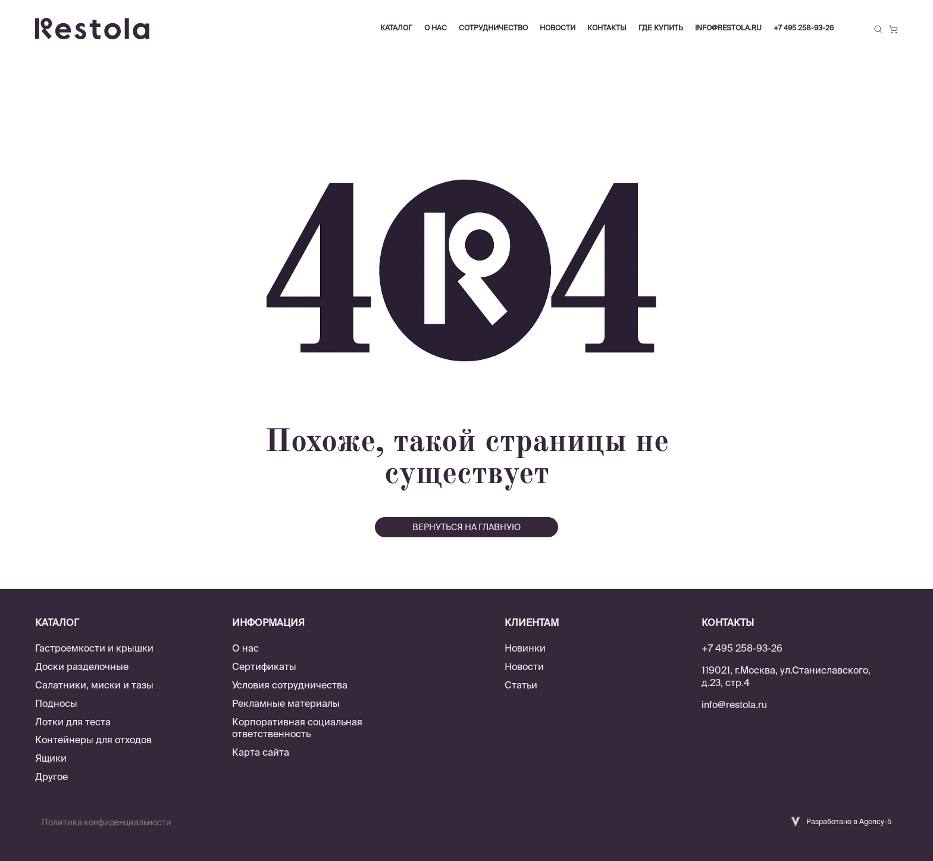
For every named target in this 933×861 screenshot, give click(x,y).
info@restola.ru (728, 28)
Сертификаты (264, 666)
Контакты (607, 28)
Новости (524, 666)
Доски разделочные (82, 666)
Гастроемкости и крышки (94, 648)
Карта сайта (260, 752)
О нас (245, 648)
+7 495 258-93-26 (804, 28)
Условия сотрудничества (289, 685)
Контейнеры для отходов (93, 739)
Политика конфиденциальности (106, 822)
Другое (51, 776)
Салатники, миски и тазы (94, 685)
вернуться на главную (466, 527)
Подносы (56, 703)
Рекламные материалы (286, 703)
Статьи (521, 685)
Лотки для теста (73, 721)
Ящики (51, 758)
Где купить (660, 28)
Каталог (396, 28)
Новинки (525, 648)
